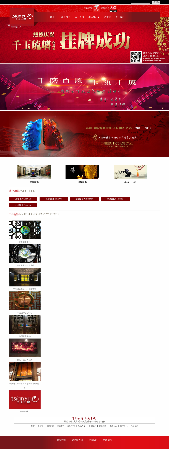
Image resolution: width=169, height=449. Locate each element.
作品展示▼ (94, 17)
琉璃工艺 (60, 426)
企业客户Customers (84, 199)
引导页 (40, 426)
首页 (52, 17)
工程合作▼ (64, 17)
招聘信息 (107, 440)
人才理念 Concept (23, 205)
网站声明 (61, 440)
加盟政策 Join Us (54, 199)
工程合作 (113, 426)
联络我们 (93, 440)
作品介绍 (81, 426)
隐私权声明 (77, 440)
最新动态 (50, 426)
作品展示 (134, 426)
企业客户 (92, 426)
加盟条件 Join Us (23, 199)
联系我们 (103, 426)
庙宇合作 (79, 17)
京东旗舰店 (88, 8)
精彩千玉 (71, 426)
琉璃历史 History (115, 199)
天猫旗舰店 (104, 8)
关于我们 (120, 17)
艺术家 (107, 17)
